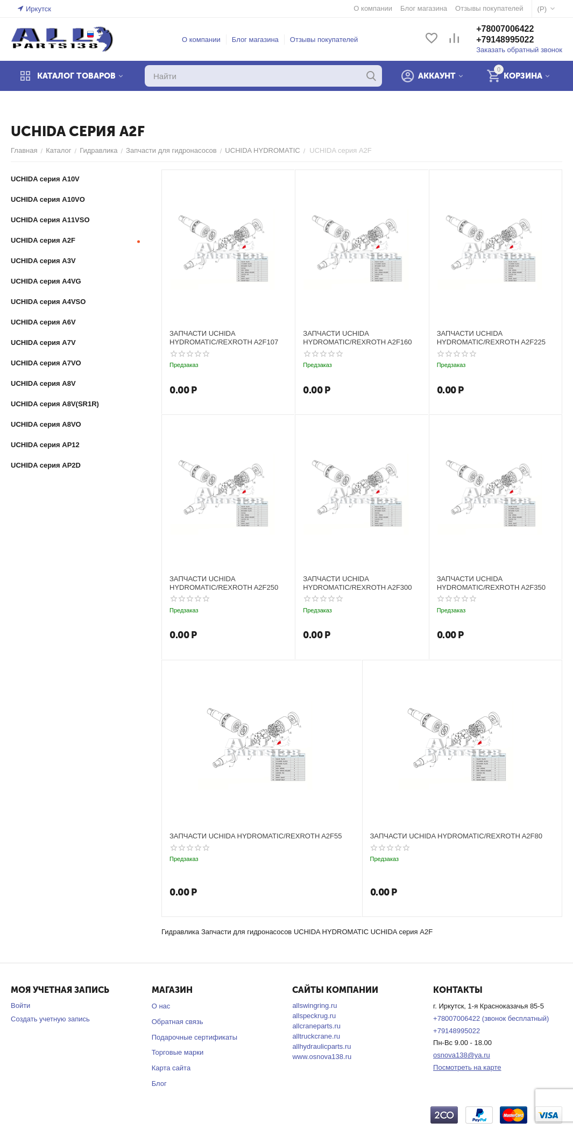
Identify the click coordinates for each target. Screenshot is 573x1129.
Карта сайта (171, 1068)
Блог (159, 1083)
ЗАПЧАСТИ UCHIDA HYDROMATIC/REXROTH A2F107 (223, 337)
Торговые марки (178, 1052)
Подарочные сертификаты (194, 1037)
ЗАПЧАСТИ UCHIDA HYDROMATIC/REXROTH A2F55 (255, 836)
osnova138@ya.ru (461, 1055)
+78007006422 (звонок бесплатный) (491, 1018)
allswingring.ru (314, 1005)
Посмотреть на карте (467, 1067)
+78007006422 (505, 28)
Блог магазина (255, 40)
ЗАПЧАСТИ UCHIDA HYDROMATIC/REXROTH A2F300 (357, 583)
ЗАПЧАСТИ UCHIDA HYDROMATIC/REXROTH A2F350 (491, 583)
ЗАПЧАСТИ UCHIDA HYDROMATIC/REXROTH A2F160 (357, 337)
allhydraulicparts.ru (321, 1046)
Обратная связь (177, 1022)
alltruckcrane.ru (316, 1036)
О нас (161, 1006)
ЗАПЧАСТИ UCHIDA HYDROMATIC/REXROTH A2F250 (223, 583)
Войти (20, 1005)
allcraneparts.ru (316, 1026)
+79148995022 (505, 39)
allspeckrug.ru (314, 1016)
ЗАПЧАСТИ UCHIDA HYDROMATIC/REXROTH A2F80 (456, 836)
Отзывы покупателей (324, 40)
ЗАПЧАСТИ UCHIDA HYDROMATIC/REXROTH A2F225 (491, 337)
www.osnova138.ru (321, 1057)
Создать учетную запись (50, 1019)
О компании (201, 40)
